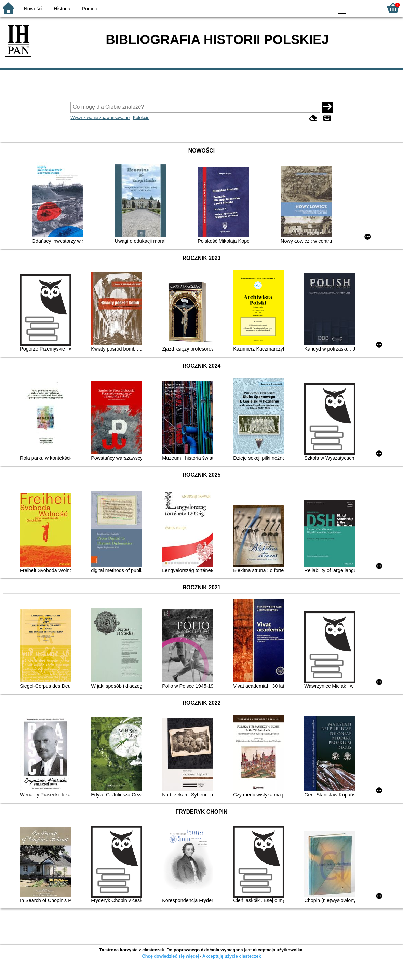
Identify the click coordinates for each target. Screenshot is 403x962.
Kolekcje (141, 117)
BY (326, 8)
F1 (354, 8)
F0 (342, 8)
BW (298, 8)
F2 (369, 8)
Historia (62, 8)
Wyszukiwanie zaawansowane (100, 117)
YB (312, 8)
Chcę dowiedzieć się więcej (170, 956)
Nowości (33, 8)
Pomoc (89, 8)
